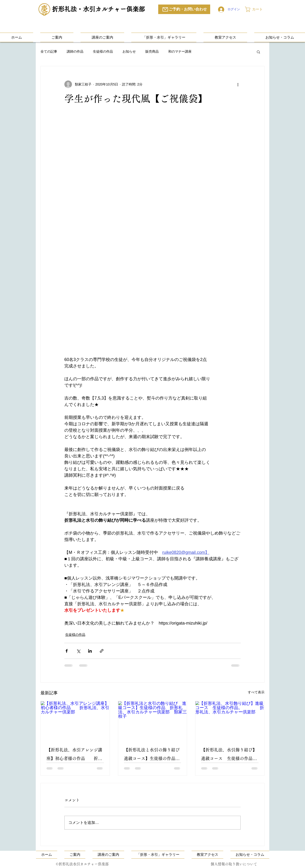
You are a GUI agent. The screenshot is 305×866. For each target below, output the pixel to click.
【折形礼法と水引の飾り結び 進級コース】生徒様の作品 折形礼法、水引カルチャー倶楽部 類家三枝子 (152, 755)
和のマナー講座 (180, 51)
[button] (257, 9)
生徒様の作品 (103, 51)
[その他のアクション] (238, 84)
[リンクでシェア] (101, 651)
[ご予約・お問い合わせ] (184, 9)
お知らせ (129, 51)
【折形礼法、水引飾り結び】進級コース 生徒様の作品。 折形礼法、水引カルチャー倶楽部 (230, 755)
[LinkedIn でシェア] (90, 651)
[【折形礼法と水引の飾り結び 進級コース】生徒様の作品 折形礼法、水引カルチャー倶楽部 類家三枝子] (152, 720)
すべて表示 (256, 692)
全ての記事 (49, 51)
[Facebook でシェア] (66, 651)
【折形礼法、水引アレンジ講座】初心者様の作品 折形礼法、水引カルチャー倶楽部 (75, 755)
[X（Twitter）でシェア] (78, 651)
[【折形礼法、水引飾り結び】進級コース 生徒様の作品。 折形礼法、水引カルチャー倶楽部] (229, 720)
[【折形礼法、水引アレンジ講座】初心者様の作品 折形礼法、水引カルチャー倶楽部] (75, 720)
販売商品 (152, 51)
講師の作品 (75, 51)
